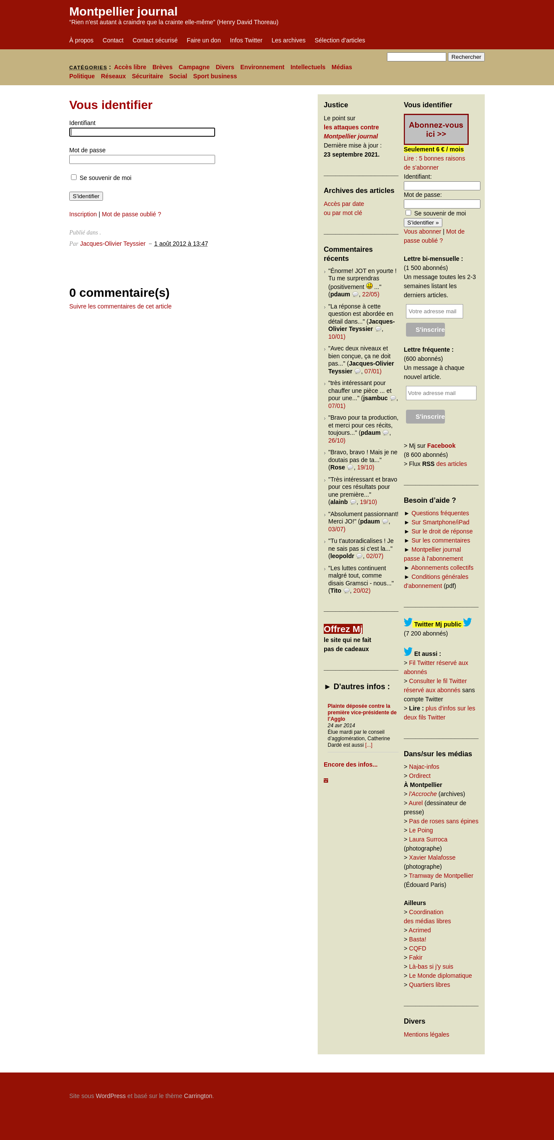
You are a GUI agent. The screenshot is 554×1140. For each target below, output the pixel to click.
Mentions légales (426, 1034)
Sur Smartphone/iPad (441, 522)
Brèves (162, 67)
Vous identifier (110, 105)
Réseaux (113, 76)
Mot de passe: (423, 194)
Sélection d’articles (340, 40)
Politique (82, 76)
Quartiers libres (429, 984)
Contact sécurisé (154, 40)
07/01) (373, 371)
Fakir (415, 957)
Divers (225, 67)
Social (178, 76)
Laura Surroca (428, 839)
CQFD (417, 948)
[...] (369, 745)
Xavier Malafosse (432, 857)
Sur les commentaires (441, 540)
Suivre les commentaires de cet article (120, 306)
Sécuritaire (147, 76)
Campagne (194, 67)
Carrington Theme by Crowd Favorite (431, 1092)
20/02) (361, 590)
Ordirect (420, 775)
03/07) (337, 529)
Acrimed (420, 930)
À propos (81, 40)
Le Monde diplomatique (440, 975)
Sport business (215, 76)
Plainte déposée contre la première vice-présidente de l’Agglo (362, 712)
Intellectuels (307, 67)
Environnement (262, 67)
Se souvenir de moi (101, 177)
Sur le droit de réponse (442, 531)
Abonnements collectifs (442, 567)
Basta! (417, 939)
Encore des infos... (350, 764)
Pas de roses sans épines (443, 821)
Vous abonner (422, 231)
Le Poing (421, 830)
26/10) (337, 440)
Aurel (416, 803)
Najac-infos (424, 766)
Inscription (83, 214)
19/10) (365, 467)
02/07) (374, 555)
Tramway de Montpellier (441, 875)
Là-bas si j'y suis (431, 966)
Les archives (288, 40)
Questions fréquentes (440, 513)
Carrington (198, 1095)
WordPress (111, 1095)
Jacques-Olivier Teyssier (112, 243)
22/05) (371, 294)
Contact (113, 40)
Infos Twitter (246, 40)
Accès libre (130, 67)
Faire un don (204, 40)
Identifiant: (418, 176)
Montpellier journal (123, 11)
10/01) (337, 336)
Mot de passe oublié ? (131, 214)
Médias (342, 67)
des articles (451, 463)
